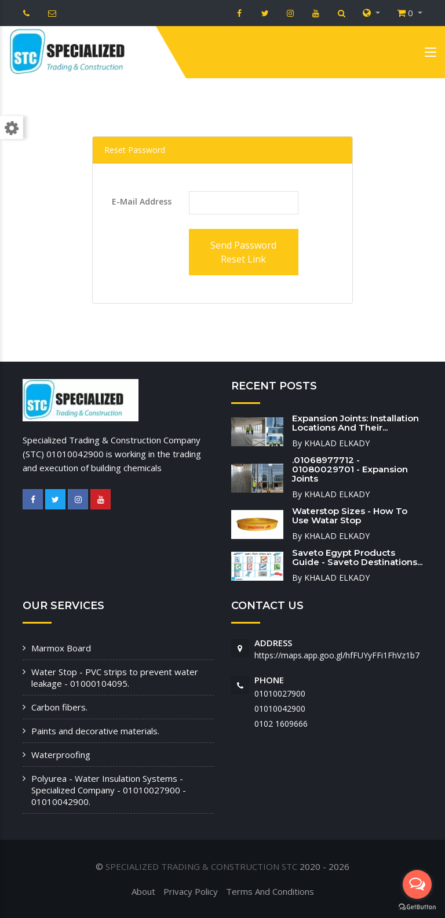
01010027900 (279, 693)
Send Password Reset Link (243, 252)
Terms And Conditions (270, 891)
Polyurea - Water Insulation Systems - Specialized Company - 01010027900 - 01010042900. (108, 790)
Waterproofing (60, 754)
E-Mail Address (142, 201)
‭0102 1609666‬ (281, 723)
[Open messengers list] (417, 884)
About (143, 891)
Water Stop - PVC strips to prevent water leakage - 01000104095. (114, 677)
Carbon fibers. (59, 707)
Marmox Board (61, 648)
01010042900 (279, 708)
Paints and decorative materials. (95, 731)
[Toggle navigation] (430, 54)
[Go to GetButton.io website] (417, 906)
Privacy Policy (190, 891)
